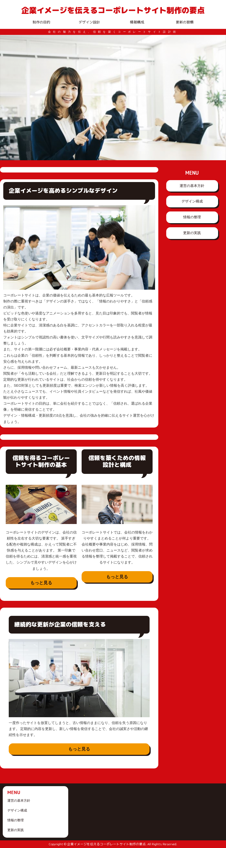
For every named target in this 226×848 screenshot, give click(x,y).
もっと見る (41, 582)
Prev (7, 97)
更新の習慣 (185, 22)
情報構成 (137, 22)
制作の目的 (41, 22)
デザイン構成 (192, 201)
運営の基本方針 (192, 186)
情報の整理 (192, 217)
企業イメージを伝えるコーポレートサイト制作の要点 (113, 10)
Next (219, 97)
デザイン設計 (89, 22)
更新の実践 (192, 233)
